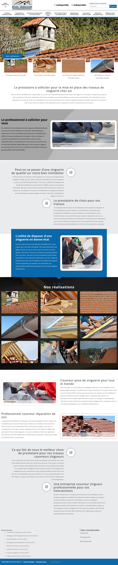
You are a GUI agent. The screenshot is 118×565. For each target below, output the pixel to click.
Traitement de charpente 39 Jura (19, 13)
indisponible (61, 5)
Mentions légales (29, 562)
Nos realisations (12, 56)
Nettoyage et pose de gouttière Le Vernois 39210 (21, 542)
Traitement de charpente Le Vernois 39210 (19, 532)
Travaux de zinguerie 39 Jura (98, 13)
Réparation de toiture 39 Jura (74, 13)
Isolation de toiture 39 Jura (86, 13)
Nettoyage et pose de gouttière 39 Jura (60, 13)
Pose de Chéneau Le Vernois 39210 (17, 539)
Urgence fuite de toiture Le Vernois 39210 (19, 556)
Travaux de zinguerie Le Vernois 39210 (18, 553)
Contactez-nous (41, 562)
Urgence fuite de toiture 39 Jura (110, 13)
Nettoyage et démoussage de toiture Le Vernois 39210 (22, 536)
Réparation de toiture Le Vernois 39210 (18, 546)
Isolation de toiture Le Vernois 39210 (17, 549)
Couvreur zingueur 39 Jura (7, 13)
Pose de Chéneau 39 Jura (48, 14)
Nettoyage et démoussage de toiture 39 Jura (34, 13)
